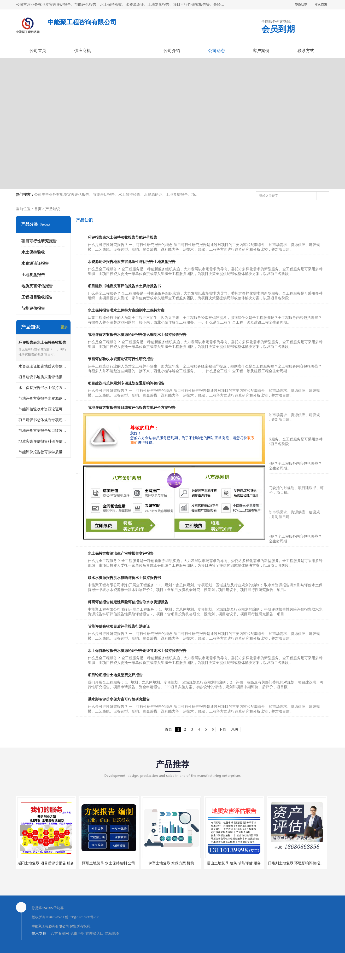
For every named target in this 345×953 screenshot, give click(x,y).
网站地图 (112, 933)
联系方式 (305, 50)
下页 (222, 729)
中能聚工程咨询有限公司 (50, 926)
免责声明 (77, 933)
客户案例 (261, 50)
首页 (38, 209)
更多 (64, 327)
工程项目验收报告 (37, 297)
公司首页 (38, 50)
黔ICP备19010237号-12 (82, 917)
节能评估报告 (33, 308)
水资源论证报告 (35, 263)
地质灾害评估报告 (37, 286)
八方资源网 (60, 933)
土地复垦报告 (33, 275)
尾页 (234, 729)
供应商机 (82, 50)
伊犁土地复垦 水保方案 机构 (171, 863)
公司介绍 (171, 50)
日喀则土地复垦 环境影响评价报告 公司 (300, 863)
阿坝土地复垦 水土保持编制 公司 (108, 863)
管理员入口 (94, 933)
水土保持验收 (33, 252)
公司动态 (216, 50)
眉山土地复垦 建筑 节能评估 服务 (234, 863)
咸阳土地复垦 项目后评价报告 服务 (45, 863)
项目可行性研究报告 (39, 241)
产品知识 (52, 209)
